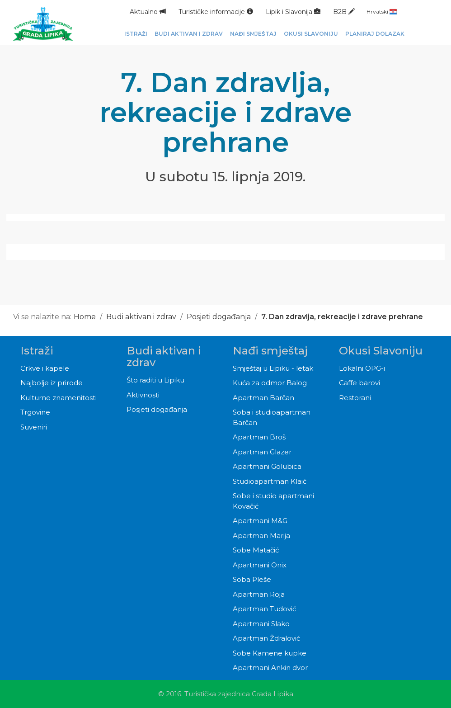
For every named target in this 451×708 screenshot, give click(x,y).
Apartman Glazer (262, 452)
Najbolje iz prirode (51, 382)
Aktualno (148, 12)
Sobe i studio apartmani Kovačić (273, 500)
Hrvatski (381, 11)
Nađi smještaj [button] (253, 33)
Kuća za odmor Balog (270, 382)
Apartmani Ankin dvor (270, 667)
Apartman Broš (259, 437)
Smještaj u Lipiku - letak (273, 368)
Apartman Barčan (263, 397)
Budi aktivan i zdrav (141, 316)
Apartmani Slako (261, 623)
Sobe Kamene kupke (269, 653)
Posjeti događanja (219, 316)
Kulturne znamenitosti (58, 397)
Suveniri (33, 427)
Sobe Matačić (256, 550)
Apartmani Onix (260, 565)
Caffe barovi (359, 382)
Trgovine (35, 412)
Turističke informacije (216, 12)
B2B (344, 12)
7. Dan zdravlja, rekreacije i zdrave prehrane (342, 316)
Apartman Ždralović (266, 638)
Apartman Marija (261, 535)
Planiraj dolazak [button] (374, 33)
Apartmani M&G (260, 520)
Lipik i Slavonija (293, 12)
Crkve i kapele (44, 368)
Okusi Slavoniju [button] (311, 33)
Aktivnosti (143, 395)
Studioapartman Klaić (269, 481)
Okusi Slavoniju (381, 350)
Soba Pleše (252, 579)
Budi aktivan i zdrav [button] (189, 33)
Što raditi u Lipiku (155, 380)
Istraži (36, 350)
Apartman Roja (259, 594)
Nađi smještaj (270, 350)
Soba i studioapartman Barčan (271, 417)
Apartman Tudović (264, 608)
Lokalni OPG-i (362, 368)
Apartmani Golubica (267, 466)
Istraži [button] (135, 33)
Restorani (355, 397)
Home (85, 316)
